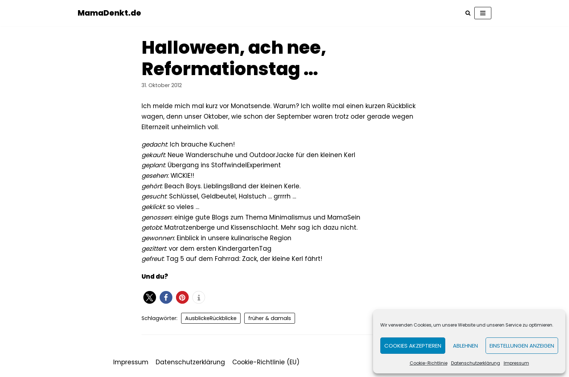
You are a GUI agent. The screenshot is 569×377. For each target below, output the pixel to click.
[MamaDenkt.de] (109, 13)
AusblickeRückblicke (211, 319)
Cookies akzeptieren (412, 345)
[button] (149, 298)
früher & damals (269, 319)
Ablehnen (465, 345)
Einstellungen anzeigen (522, 345)
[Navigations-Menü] (482, 13)
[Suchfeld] (468, 13)
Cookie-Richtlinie (428, 363)
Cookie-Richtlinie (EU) (265, 364)
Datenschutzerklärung (475, 363)
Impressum (516, 363)
